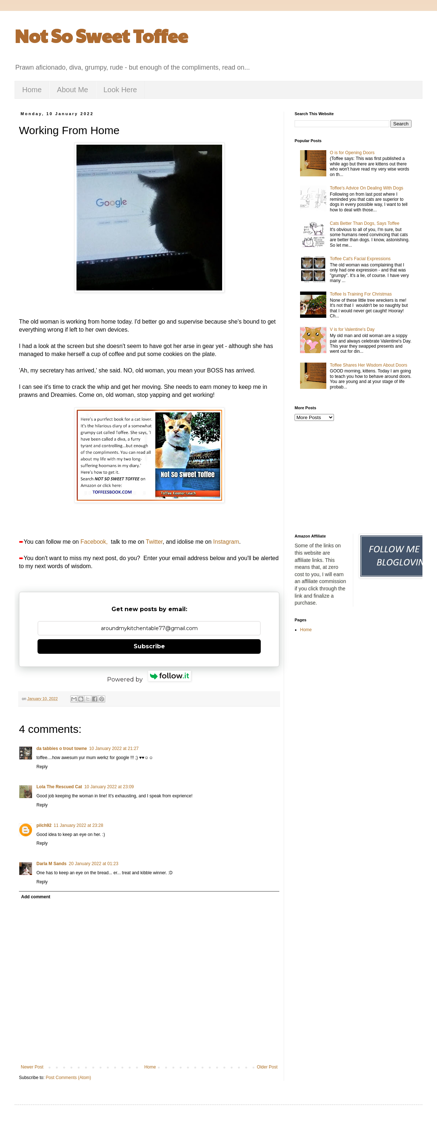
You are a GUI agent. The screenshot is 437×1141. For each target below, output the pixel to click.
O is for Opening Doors (352, 152)
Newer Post (32, 1067)
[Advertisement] (353, 477)
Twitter (154, 542)
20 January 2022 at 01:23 (93, 863)
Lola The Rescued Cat (59, 786)
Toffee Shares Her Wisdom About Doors (369, 365)
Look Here (120, 90)
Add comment (35, 896)
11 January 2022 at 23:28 (78, 825)
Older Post (267, 1067)
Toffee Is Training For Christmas (361, 294)
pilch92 (43, 825)
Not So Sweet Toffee (101, 35)
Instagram (226, 542)
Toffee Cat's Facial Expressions (360, 258)
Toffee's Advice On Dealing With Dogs (366, 188)
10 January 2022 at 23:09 (109, 786)
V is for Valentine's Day (352, 329)
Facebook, (94, 542)
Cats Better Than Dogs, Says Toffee (364, 223)
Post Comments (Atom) (68, 1077)
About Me (72, 90)
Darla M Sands (51, 863)
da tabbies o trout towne (61, 748)
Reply (42, 766)
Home (32, 90)
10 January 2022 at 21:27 (114, 748)
